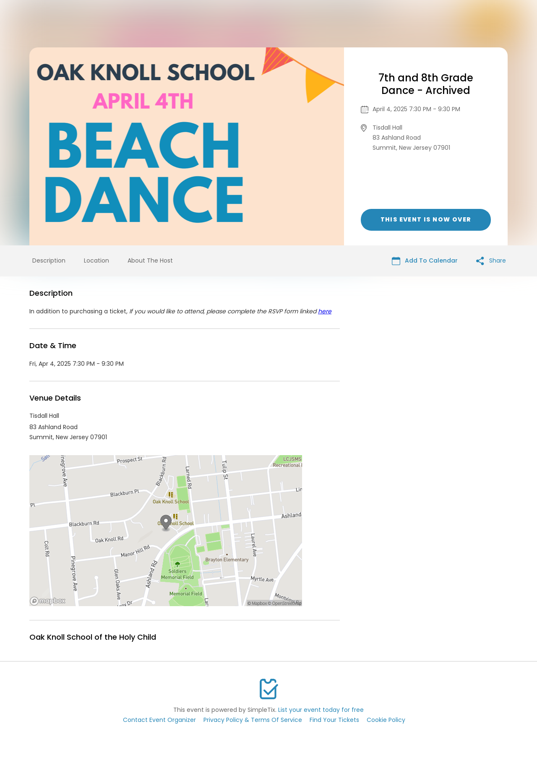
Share (491, 260)
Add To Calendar (425, 260)
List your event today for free (321, 710)
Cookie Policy (386, 720)
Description (48, 260)
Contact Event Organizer (159, 720)
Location (96, 260)
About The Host (150, 260)
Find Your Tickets (334, 720)
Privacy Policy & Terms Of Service (252, 720)
